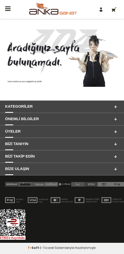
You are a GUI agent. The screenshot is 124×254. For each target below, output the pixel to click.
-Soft (34, 248)
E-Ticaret (47, 248)
